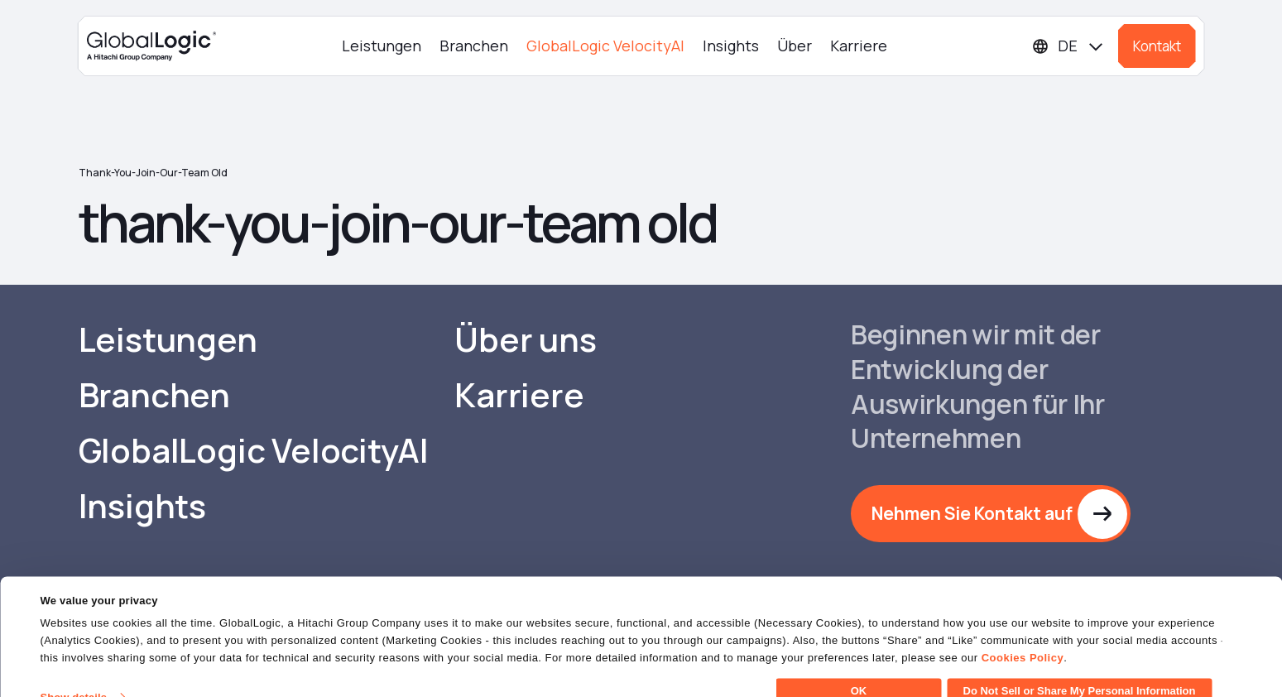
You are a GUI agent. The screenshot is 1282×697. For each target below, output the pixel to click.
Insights (731, 45)
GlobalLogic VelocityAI (605, 45)
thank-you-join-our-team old (153, 173)
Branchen (473, 45)
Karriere (858, 45)
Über (794, 45)
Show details (73, 674)
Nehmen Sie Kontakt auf (972, 513)
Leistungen (381, 45)
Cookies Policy (1023, 634)
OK (859, 667)
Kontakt (1157, 45)
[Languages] (1068, 46)
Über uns (525, 339)
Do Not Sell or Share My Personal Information (1079, 667)
